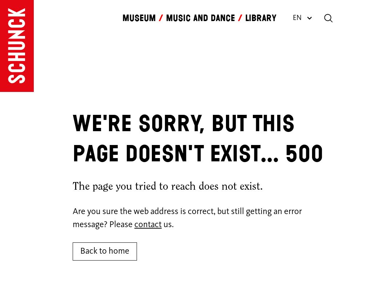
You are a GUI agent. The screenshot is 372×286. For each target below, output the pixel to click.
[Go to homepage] (17, 46)
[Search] (328, 18)
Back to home (104, 251)
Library (260, 18)
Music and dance (200, 18)
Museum (139, 18)
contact (148, 225)
